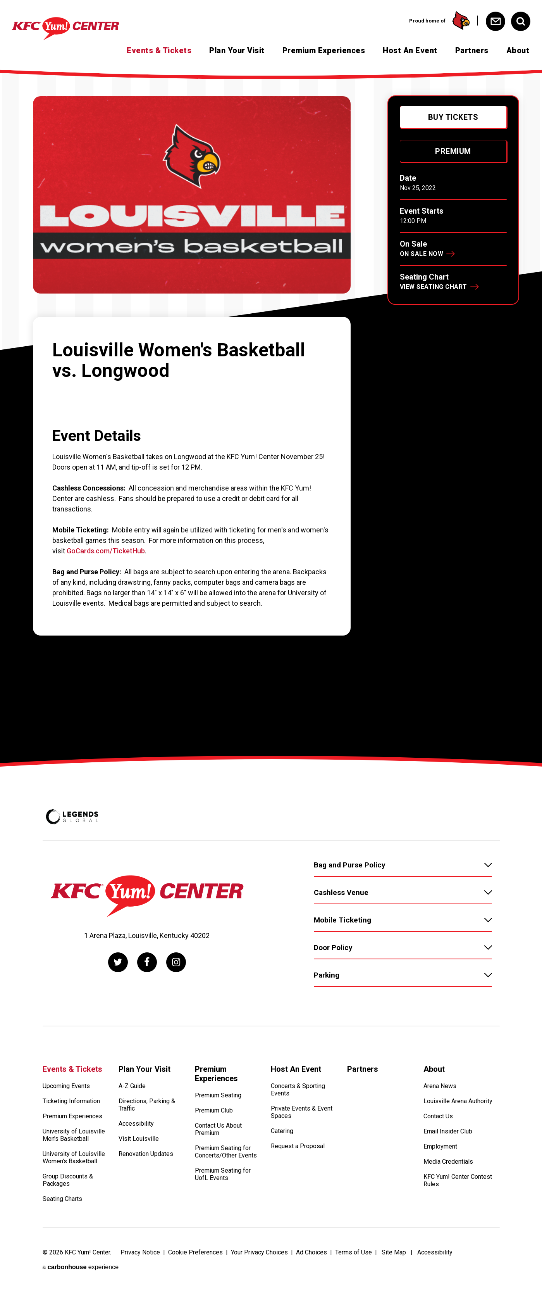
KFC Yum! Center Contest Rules (457, 1180)
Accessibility (136, 1123)
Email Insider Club (447, 1131)
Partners (472, 50)
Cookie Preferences (195, 1252)
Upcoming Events (66, 1086)
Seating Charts (62, 1198)
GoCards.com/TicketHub (106, 551)
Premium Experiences (323, 50)
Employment (440, 1146)
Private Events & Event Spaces (301, 1112)
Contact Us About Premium (218, 1129)
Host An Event (410, 50)
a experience (81, 1267)
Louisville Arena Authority (457, 1101)
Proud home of (439, 20)
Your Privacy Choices (259, 1252)
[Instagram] (176, 962)
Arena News (439, 1086)
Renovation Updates (146, 1153)
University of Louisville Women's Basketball (74, 1157)
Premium (453, 151)
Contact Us (438, 1116)
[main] (271, 414)
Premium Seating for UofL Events (223, 1174)
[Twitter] (118, 962)
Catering (282, 1131)
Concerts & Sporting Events (298, 1089)
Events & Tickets (159, 50)
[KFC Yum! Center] (79, 28)
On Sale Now (422, 253)
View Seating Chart (433, 286)
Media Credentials (448, 1161)
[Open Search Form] (520, 21)
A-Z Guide (132, 1086)
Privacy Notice (140, 1252)
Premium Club (214, 1110)
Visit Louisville (139, 1138)
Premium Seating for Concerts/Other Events (226, 1151)
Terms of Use (353, 1252)
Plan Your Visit (237, 50)
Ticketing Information (71, 1101)
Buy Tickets (453, 117)
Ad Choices (311, 1252)
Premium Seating (218, 1095)
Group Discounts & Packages (68, 1180)
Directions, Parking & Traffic (147, 1104)
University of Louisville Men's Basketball (74, 1135)
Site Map (394, 1252)
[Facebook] (147, 962)
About (518, 50)
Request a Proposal (298, 1146)
